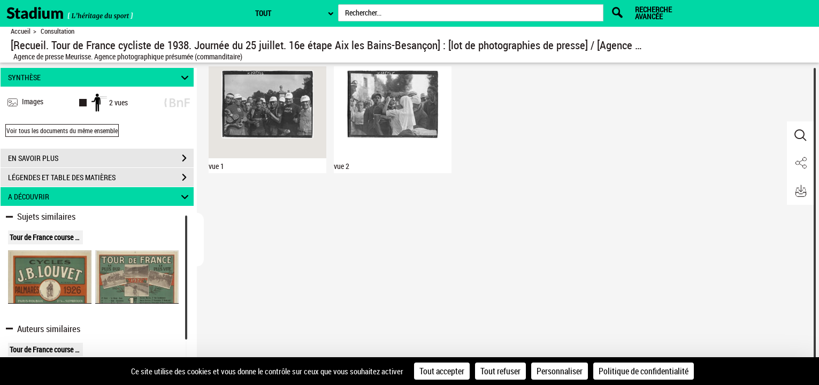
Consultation (57, 31)
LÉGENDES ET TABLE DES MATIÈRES (101, 177)
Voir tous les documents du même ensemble (62, 130)
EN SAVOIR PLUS (101, 158)
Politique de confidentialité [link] (643, 371)
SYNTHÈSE (100, 77)
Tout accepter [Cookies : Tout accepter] (441, 371)
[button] (800, 135)
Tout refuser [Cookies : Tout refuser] (500, 371)
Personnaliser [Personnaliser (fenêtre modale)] (560, 371)
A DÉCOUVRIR (100, 196)
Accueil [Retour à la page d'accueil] (20, 31)
